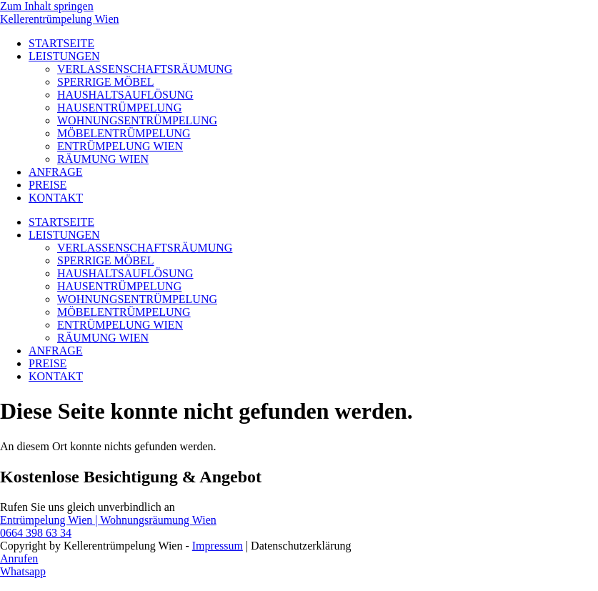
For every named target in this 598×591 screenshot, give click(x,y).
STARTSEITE (61, 43)
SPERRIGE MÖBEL (105, 82)
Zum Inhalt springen (47, 6)
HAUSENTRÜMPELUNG (119, 107)
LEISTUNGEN (64, 56)
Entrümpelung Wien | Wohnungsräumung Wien (108, 520)
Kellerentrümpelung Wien (59, 19)
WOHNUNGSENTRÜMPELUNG (137, 120)
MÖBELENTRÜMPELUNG (124, 133)
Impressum (217, 546)
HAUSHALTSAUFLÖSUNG (125, 95)
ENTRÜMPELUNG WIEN (120, 146)
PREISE (47, 185)
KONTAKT (56, 198)
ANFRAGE (56, 172)
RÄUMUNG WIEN (103, 159)
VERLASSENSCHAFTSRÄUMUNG (144, 69)
